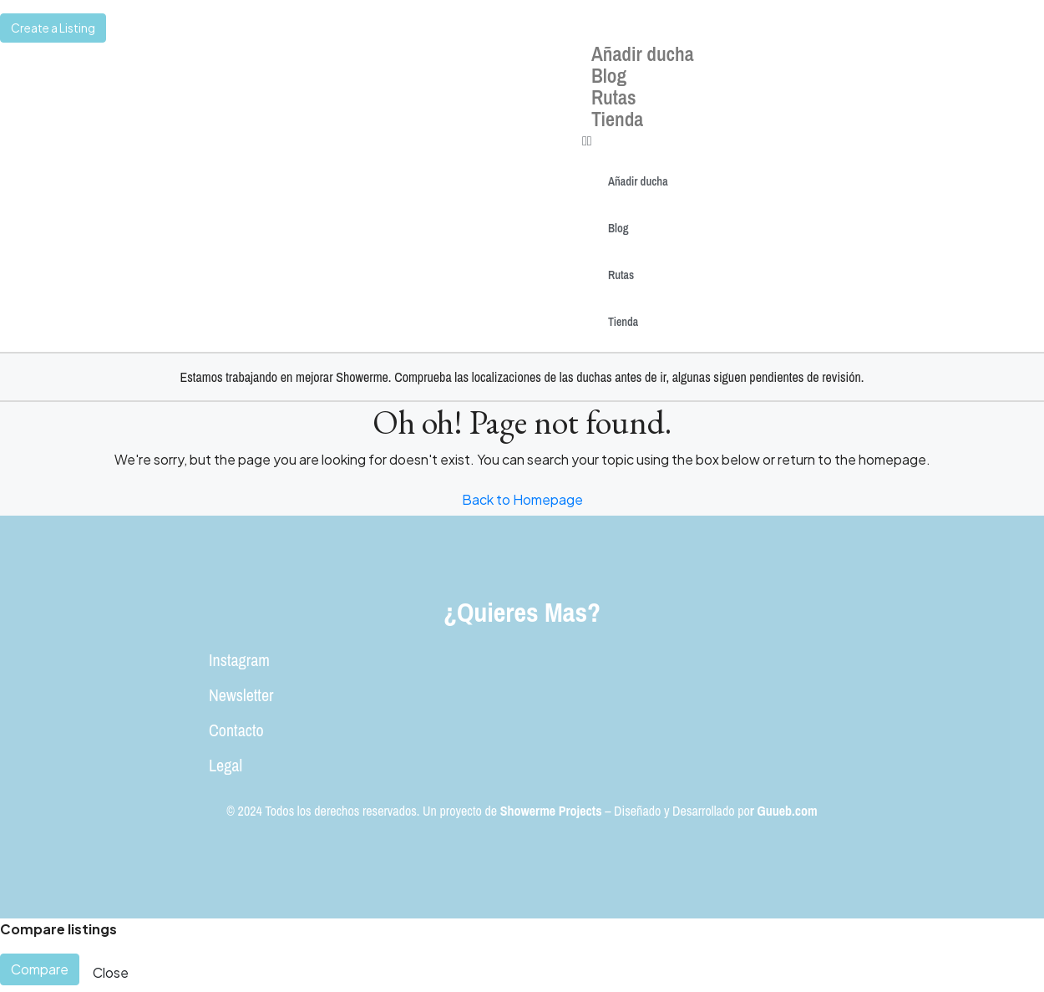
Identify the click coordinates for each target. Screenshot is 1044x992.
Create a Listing (53, 27)
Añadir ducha (642, 53)
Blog (608, 75)
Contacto (236, 730)
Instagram (239, 660)
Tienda (617, 119)
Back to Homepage (522, 499)
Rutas (613, 97)
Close (111, 972)
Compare (39, 969)
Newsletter (241, 695)
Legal (225, 765)
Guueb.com (788, 810)
